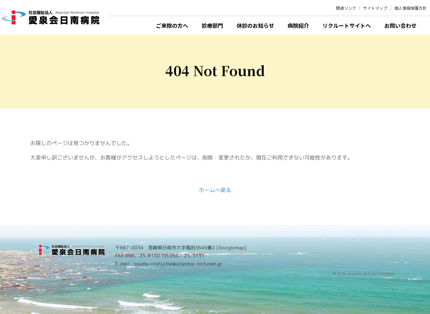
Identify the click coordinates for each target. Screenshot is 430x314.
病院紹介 (298, 25)
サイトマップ (375, 8)
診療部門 (212, 25)
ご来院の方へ (172, 25)
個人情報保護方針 (410, 8)
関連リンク (346, 8)
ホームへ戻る (215, 190)
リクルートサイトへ (346, 25)
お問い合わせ (400, 25)
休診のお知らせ (255, 25)
